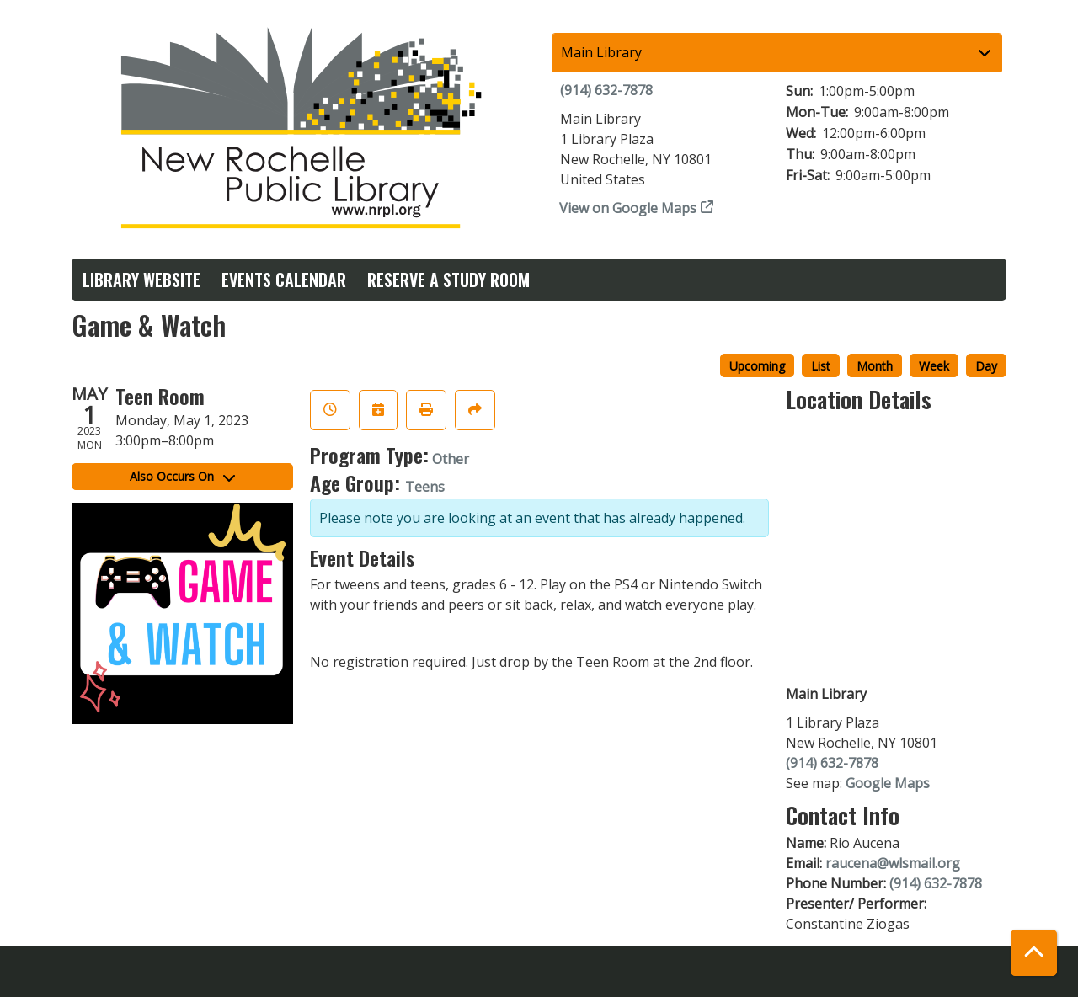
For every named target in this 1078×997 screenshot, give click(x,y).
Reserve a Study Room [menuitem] (448, 279)
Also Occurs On (182, 476)
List (820, 366)
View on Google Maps (628, 208)
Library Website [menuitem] (141, 279)
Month (875, 366)
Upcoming (757, 366)
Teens (425, 486)
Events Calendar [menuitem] (283, 279)
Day (986, 366)
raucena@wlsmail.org (892, 863)
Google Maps (888, 783)
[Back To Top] (1034, 953)
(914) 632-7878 (606, 90)
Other (450, 459)
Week (934, 366)
